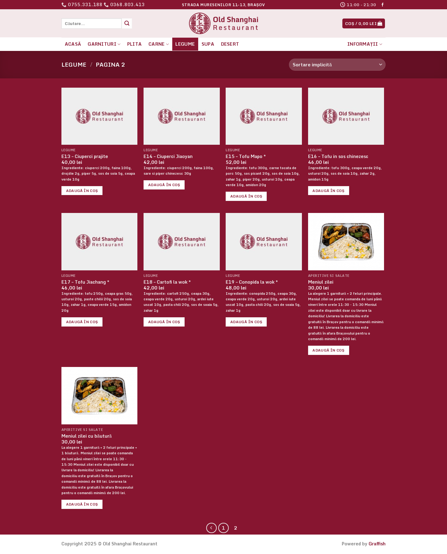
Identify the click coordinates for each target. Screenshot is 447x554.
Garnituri (104, 44)
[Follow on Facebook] (382, 5)
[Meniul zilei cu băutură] (99, 395)
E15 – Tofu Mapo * (246, 157)
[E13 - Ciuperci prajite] (99, 116)
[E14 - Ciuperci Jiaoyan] (182, 116)
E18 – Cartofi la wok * (167, 282)
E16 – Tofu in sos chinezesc (338, 157)
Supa (208, 44)
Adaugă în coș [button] (82, 191)
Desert (230, 44)
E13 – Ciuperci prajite (84, 157)
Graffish (377, 543)
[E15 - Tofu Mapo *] (264, 116)
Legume (185, 44)
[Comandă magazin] (337, 65)
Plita (134, 44)
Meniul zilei (320, 282)
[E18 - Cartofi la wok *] (182, 241)
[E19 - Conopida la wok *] (264, 241)
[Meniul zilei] (346, 241)
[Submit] (127, 23)
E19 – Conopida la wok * (252, 282)
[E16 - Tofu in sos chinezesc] (346, 116)
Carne (158, 44)
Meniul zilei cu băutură (86, 436)
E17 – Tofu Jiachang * (85, 282)
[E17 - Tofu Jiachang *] (99, 241)
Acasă (73, 44)
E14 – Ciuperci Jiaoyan (168, 157)
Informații (364, 44)
